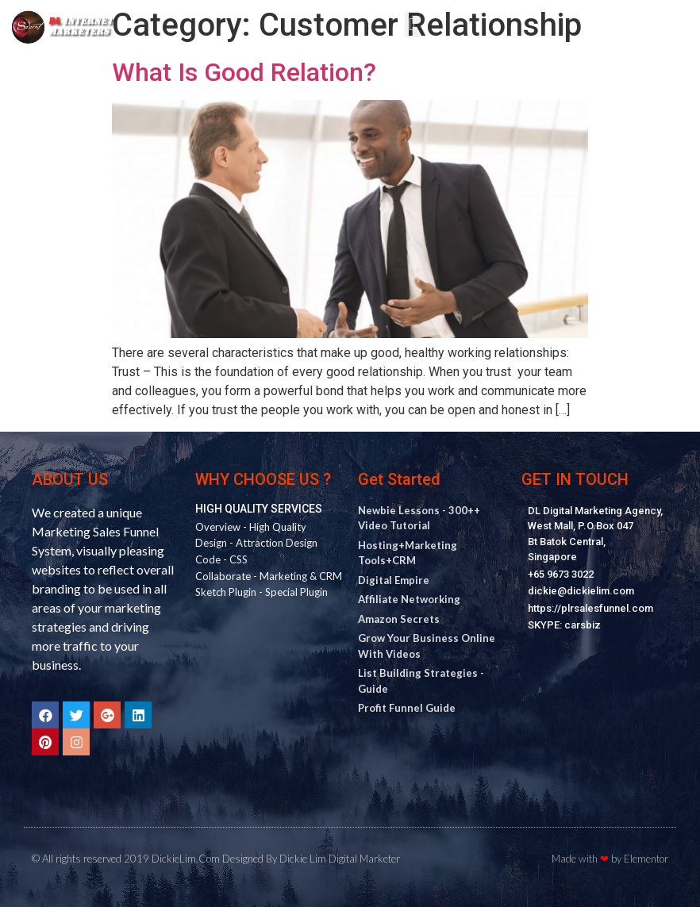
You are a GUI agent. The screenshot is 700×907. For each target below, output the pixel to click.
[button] (412, 24)
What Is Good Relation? (244, 72)
